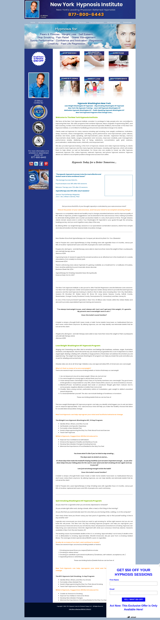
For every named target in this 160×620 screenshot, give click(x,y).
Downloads (127, 22)
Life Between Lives (113, 22)
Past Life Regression (96, 22)
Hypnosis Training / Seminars (75, 22)
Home (33, 22)
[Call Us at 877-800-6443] (80, 9)
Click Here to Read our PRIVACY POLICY (80, 609)
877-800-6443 (38, 157)
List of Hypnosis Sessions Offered (50, 22)
